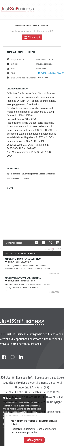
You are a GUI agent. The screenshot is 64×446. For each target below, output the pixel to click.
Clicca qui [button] (32, 37)
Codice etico (53, 412)
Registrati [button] (34, 440)
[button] (57, 243)
